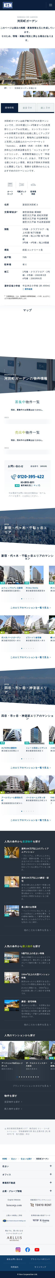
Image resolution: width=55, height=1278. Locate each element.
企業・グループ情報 (12, 1191)
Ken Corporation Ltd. (7, 5)
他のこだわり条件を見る (36, 930)
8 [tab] (33, 1076)
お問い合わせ (41, 5)
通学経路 (29, 289)
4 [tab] (28, 598)
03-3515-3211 (27, 482)
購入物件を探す (12, 1109)
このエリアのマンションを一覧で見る (29, 607)
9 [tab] (35, 1076)
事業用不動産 (8, 1183)
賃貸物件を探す (12, 1102)
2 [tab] (19, 1076)
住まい (14, 1159)
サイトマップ (40, 1267)
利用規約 (15, 1267)
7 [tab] (31, 1076)
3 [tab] (26, 598)
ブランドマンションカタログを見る (31, 1086)
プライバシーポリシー (40, 1259)
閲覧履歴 (27, 5)
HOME (4, 1159)
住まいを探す (26, 1159)
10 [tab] (38, 1076)
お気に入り (34, 5)
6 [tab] (33, 598)
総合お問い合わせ (14, 1259)
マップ (36, 485)
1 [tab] (21, 598)
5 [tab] (31, 598)
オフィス (6, 1174)
